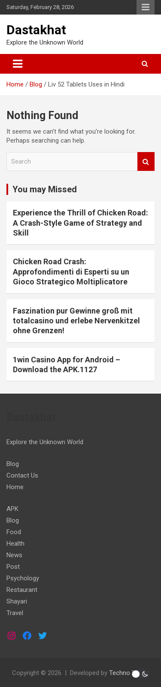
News (14, 555)
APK (12, 509)
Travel (14, 613)
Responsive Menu (146, 7)
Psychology (22, 578)
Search (146, 161)
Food (13, 532)
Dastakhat (36, 29)
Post (13, 567)
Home (15, 487)
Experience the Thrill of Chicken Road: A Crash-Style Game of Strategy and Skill (80, 222)
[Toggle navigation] (17, 64)
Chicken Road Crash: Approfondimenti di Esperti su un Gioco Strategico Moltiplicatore (71, 271)
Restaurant (21, 590)
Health (15, 543)
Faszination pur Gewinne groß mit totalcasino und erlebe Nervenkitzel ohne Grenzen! (76, 320)
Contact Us (22, 475)
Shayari (16, 601)
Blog (12, 464)
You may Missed (44, 189)
